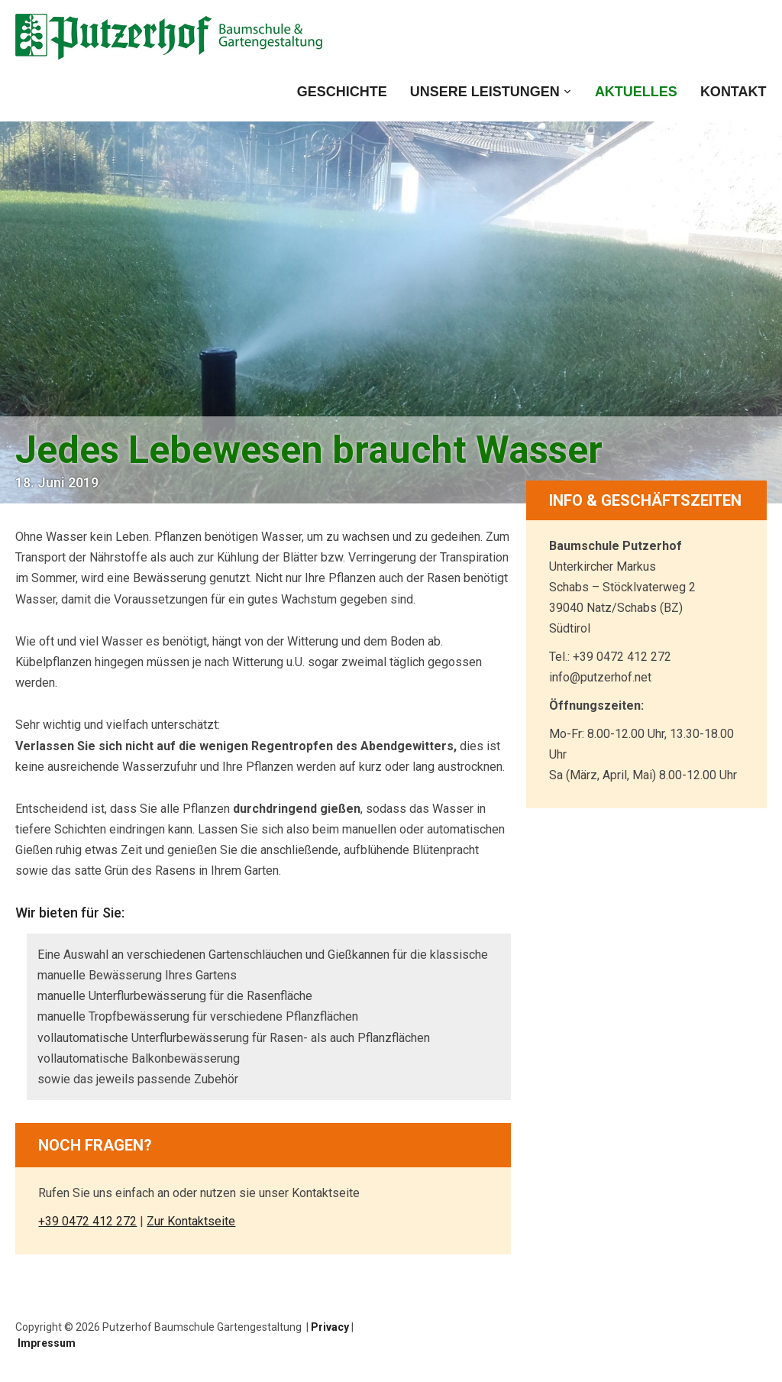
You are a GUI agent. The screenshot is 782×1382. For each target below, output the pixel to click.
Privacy (330, 1327)
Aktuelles (636, 91)
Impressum (47, 1343)
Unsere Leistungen (485, 91)
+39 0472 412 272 (87, 1221)
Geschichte (342, 91)
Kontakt (733, 91)
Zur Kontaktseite (191, 1221)
